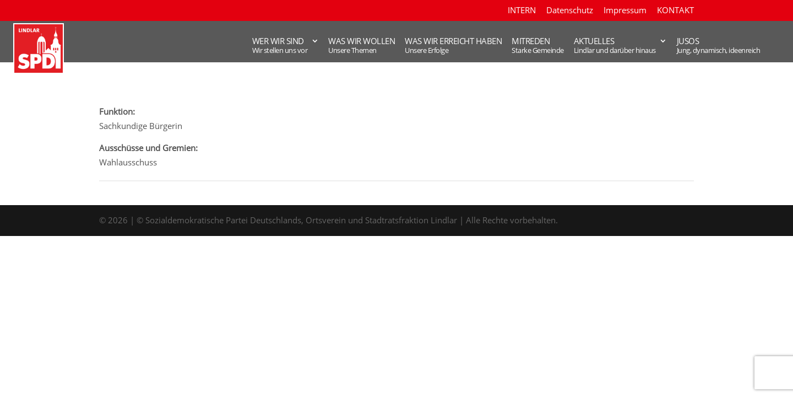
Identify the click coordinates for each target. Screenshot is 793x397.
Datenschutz (569, 10)
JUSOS (703, 46)
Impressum (625, 10)
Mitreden (498, 46)
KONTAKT (675, 10)
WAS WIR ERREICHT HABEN (406, 46)
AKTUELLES (586, 46)
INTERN (522, 10)
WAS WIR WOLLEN (309, 46)
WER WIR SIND (221, 46)
